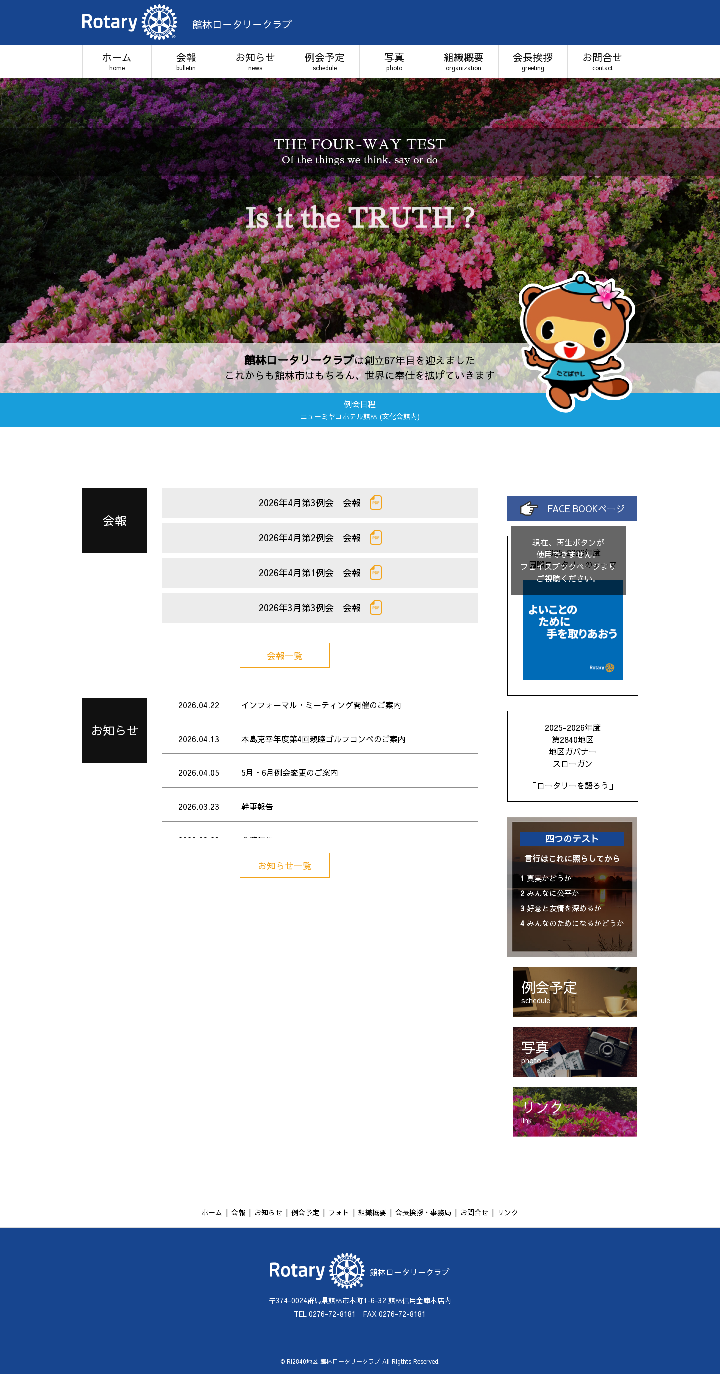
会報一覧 (285, 656)
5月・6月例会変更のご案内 (290, 772)
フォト (339, 1213)
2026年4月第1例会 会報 (320, 572)
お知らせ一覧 (285, 866)
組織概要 (464, 61)
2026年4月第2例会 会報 (320, 538)
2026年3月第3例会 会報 (320, 608)
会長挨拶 (534, 61)
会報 (186, 61)
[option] (360, 235)
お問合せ (602, 61)
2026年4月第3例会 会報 (320, 502)
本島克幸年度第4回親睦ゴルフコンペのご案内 (324, 739)
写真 (394, 61)
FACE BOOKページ (572, 509)
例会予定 (325, 61)
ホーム (117, 61)
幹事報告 (258, 806)
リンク (508, 1213)
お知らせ (256, 61)
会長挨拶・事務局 (424, 1213)
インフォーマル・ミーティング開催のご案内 (322, 705)
